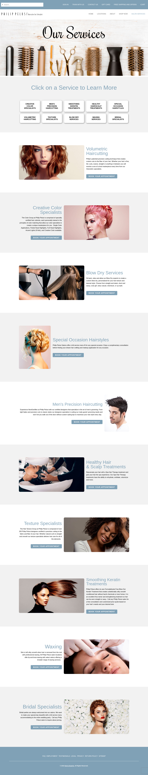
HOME (91, 14)
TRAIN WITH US (78, 4)
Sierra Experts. (69, 766)
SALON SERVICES (138, 14)
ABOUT (112, 14)
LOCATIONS (101, 14)
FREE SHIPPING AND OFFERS (125, 4)
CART (142, 4)
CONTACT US (93, 4)
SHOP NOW (123, 14)
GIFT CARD (106, 4)
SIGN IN (66, 4)
